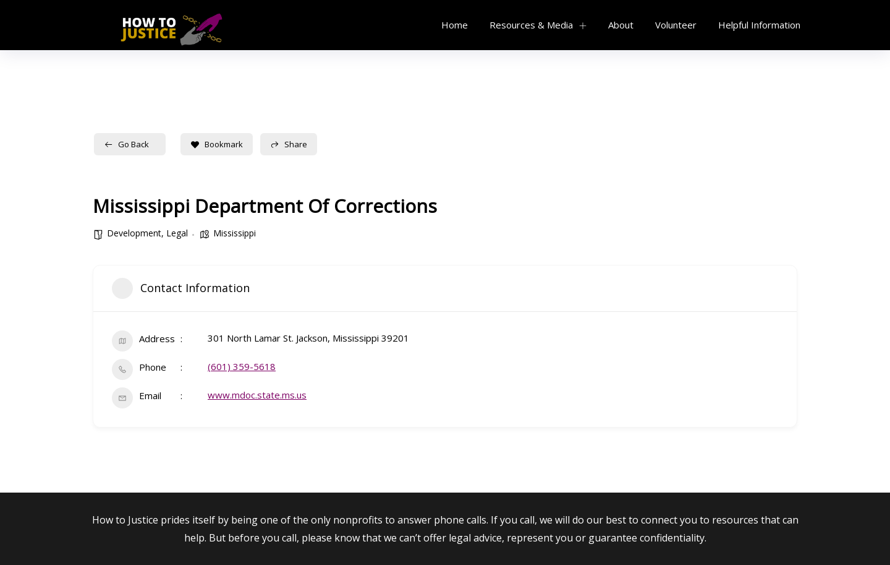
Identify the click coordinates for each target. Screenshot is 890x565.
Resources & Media (531, 25)
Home (454, 25)
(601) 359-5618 (242, 366)
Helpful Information (759, 25)
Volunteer (676, 25)
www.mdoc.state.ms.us (257, 395)
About (621, 25)
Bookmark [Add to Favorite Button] (216, 144)
